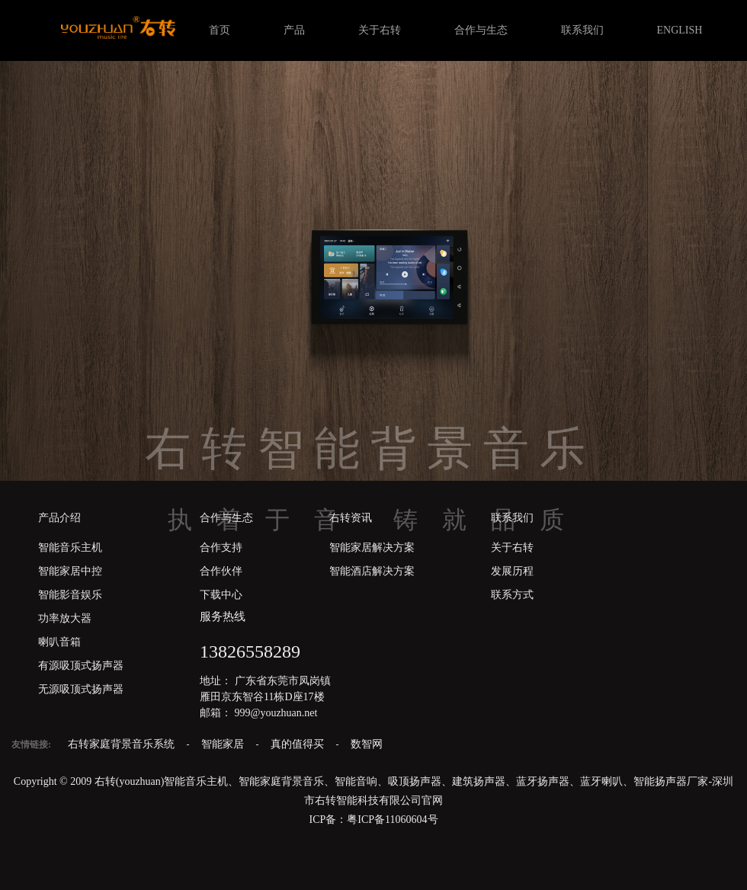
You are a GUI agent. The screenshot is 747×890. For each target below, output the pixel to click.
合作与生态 (481, 30)
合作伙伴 (221, 571)
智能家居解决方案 (372, 547)
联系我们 (582, 30)
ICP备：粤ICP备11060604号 (373, 819)
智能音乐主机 (70, 547)
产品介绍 (59, 517)
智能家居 (224, 744)
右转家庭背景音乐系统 (123, 744)
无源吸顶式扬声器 (80, 689)
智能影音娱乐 (70, 594)
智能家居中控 (70, 571)
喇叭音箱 (59, 642)
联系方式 (512, 594)
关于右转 (379, 30)
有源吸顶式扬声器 (80, 665)
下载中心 (221, 594)
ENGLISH (680, 30)
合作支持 (221, 547)
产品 (294, 30)
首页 (219, 30)
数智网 (367, 744)
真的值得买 (299, 744)
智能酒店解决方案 (372, 571)
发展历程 (512, 571)
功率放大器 (64, 618)
